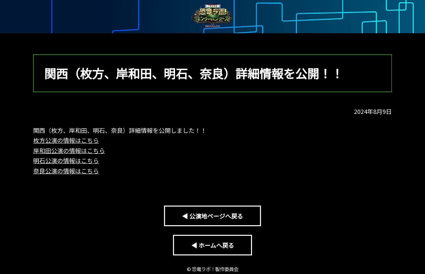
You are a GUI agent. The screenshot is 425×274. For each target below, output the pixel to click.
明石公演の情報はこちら (66, 160)
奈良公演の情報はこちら (66, 170)
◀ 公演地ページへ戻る (212, 216)
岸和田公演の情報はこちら (69, 150)
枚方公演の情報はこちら (66, 140)
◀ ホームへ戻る (212, 245)
